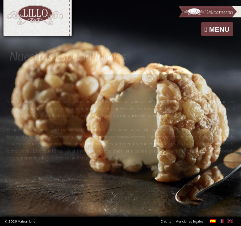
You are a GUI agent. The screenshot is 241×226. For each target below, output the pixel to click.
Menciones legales (189, 221)
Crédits (165, 221)
